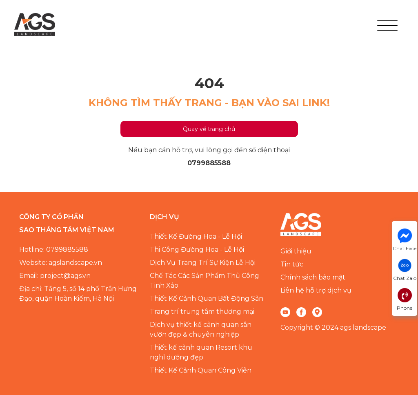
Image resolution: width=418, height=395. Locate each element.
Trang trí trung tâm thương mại (202, 311)
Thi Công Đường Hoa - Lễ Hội (197, 249)
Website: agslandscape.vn (60, 262)
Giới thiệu (295, 251)
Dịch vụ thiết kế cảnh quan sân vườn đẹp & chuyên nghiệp (200, 329)
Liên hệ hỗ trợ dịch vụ (315, 290)
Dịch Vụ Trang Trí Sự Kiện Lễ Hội (203, 262)
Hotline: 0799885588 (53, 249)
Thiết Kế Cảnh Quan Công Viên (200, 370)
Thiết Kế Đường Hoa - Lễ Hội (196, 236)
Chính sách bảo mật (312, 277)
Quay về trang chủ (209, 129)
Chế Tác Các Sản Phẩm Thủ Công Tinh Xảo (204, 280)
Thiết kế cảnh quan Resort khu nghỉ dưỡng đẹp (201, 352)
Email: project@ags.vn (55, 276)
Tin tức (291, 264)
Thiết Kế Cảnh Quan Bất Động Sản (206, 298)
